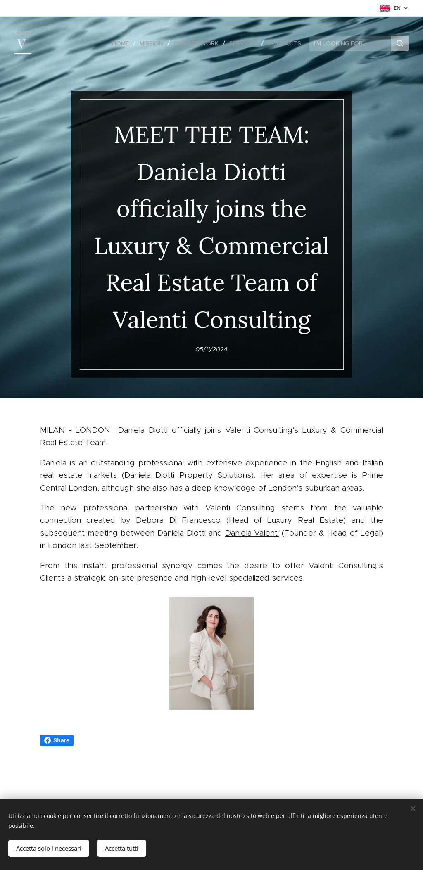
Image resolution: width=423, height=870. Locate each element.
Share (56, 740)
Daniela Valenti (252, 533)
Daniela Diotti (143, 430)
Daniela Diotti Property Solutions (188, 475)
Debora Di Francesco (178, 520)
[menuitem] (122, 43)
